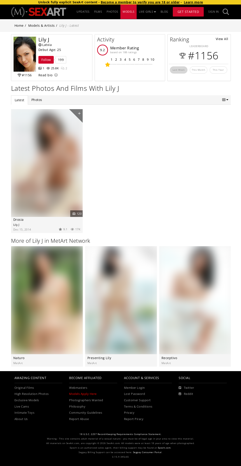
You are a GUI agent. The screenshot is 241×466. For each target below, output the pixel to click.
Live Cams (21, 406)
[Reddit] (186, 394)
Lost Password (134, 394)
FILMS (98, 12)
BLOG (164, 12)
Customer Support (137, 400)
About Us (21, 419)
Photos (36, 100)
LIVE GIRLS (147, 12)
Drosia (18, 219)
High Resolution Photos (31, 394)
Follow (46, 60)
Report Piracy (134, 419)
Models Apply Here (83, 394)
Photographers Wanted (86, 400)
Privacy (129, 413)
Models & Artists (41, 25)
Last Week (179, 69)
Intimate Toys (24, 413)
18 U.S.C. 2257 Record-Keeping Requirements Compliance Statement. (120, 434)
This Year (218, 69)
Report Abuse (79, 419)
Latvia (45, 45)
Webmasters (78, 388)
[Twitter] (186, 388)
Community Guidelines (85, 413)
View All (222, 39)
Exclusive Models (26, 400)
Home (19, 25)
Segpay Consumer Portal (147, 452)
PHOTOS (112, 12)
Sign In (213, 12)
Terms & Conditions (138, 406)
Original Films (24, 388)
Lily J (16, 224)
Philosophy (77, 406)
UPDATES (83, 12)
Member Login (134, 388)
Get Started (188, 12)
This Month (198, 69)
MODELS (128, 12)
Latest (19, 100)
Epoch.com (164, 447)
